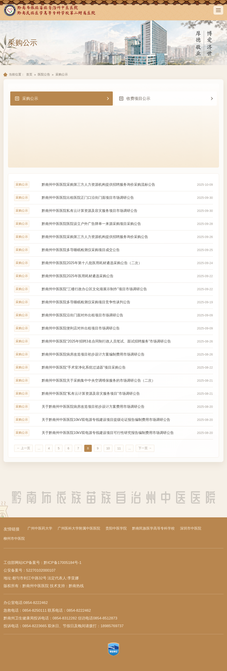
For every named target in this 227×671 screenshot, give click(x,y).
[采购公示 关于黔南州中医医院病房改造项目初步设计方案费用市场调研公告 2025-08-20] (113, 406)
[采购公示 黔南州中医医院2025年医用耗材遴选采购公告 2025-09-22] (113, 276)
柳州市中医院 (14, 538)
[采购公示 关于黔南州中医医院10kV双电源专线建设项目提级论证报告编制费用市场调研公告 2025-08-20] (113, 419)
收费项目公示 (134, 98)
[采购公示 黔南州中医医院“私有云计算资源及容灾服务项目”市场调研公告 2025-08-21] (113, 393)
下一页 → (145, 448)
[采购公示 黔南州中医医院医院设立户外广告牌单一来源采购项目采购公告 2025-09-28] (113, 223)
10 (108, 448)
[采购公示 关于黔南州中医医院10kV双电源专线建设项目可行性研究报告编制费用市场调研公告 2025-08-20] (113, 432)
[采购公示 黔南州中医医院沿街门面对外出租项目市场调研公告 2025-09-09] (113, 315)
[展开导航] (218, 10)
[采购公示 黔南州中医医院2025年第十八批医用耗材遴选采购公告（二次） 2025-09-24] (113, 263)
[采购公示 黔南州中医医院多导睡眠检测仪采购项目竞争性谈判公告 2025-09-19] (113, 302)
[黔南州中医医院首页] (50, 10)
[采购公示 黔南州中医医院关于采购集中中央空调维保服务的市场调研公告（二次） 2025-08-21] (113, 380)
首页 (29, 74)
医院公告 (44, 74)
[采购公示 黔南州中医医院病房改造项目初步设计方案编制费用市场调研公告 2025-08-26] (113, 354)
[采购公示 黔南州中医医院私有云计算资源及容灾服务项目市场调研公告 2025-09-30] (113, 210)
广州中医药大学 (39, 528)
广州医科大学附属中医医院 (79, 528)
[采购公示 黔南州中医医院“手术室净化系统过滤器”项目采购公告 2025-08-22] (113, 367)
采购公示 (61, 74)
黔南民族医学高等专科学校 (153, 528)
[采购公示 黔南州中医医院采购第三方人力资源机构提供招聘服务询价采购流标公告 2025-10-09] (113, 184)
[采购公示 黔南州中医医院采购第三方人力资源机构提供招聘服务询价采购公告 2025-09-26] (113, 236)
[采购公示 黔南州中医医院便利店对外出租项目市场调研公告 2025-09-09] (113, 328)
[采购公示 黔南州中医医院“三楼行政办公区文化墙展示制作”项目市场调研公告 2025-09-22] (113, 289)
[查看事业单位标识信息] (113, 649)
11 (119, 448)
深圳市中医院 (190, 528)
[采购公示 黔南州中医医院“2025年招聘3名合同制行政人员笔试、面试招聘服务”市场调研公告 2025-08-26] (113, 341)
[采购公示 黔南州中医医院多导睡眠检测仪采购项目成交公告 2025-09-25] (113, 250)
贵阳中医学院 (116, 528)
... (39, 448)
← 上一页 (23, 448)
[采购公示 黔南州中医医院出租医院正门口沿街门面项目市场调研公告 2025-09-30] (113, 197)
